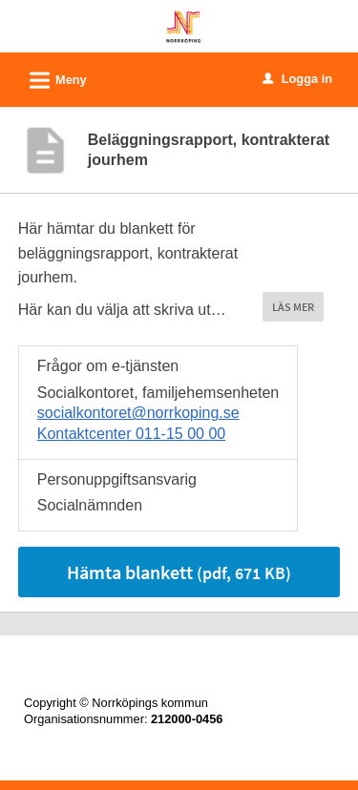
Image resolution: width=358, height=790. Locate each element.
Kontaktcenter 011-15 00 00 (131, 434)
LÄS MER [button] (293, 307)
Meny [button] (52, 77)
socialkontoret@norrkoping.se (138, 413)
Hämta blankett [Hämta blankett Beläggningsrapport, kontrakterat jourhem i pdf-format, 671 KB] (179, 572)
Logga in (297, 79)
